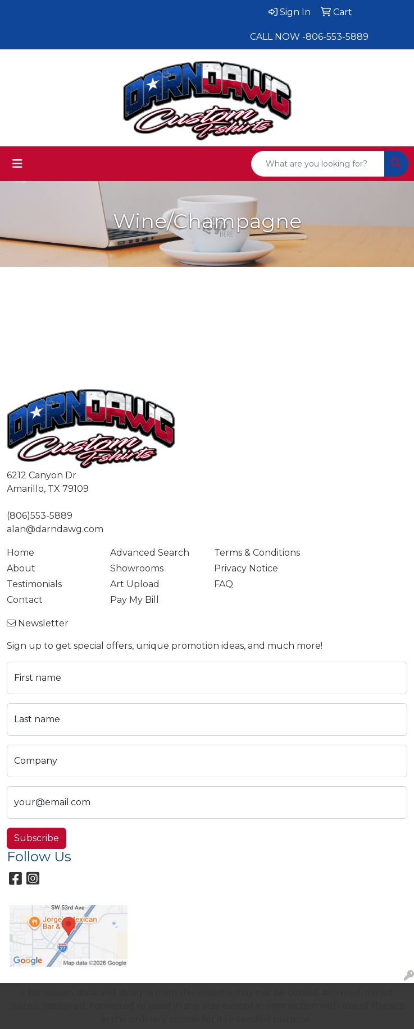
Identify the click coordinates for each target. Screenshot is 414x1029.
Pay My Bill (134, 599)
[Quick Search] (318, 164)
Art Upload (135, 584)
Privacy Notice (246, 568)
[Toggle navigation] (17, 164)
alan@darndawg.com (55, 529)
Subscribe (36, 838)
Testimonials (34, 584)
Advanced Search (149, 552)
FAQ (223, 584)
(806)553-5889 (39, 515)
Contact (25, 599)
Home (20, 552)
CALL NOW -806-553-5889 (309, 36)
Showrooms (136, 568)
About (21, 568)
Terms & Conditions (257, 552)
